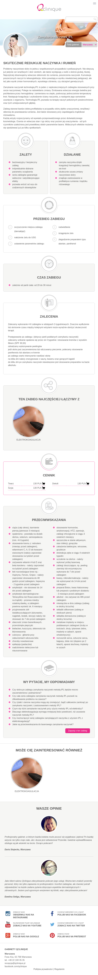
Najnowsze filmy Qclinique (27, 924)
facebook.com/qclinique (16, 966)
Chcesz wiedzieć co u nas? (72, 913)
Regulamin (59, 969)
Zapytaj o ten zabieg (77, 731)
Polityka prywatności (43, 969)
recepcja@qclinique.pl (15, 963)
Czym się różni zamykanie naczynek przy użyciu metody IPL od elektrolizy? (47, 708)
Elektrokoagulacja (28, 423)
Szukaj (95, 19)
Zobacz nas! (23, 914)
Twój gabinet (73, 45)
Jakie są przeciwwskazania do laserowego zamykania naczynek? (42, 724)
